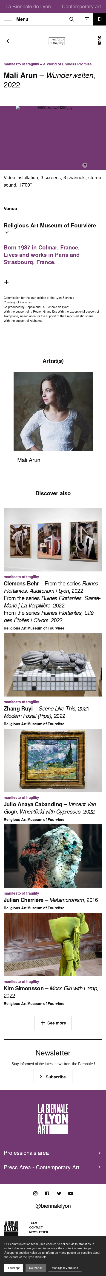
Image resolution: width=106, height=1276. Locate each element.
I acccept (14, 1268)
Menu (16, 19)
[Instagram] (35, 1193)
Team (33, 1223)
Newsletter (38, 1232)
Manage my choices (65, 1268)
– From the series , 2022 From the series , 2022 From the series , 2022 (52, 602)
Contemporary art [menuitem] (81, 6)
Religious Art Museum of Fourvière (50, 225)
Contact (36, 1227)
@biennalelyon (53, 1205)
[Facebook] (47, 1193)
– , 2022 (49, 807)
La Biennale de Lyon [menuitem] (28, 6)
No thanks (35, 1268)
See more (53, 1022)
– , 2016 (51, 900)
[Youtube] (70, 1193)
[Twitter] (59, 1193)
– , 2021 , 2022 (46, 712)
